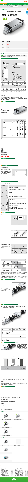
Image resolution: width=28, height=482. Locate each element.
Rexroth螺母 (21, 5)
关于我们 (17, 4)
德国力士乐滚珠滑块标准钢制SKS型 (7, 409)
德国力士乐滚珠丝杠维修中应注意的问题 (19, 459)
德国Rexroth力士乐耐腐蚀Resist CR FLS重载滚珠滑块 (5, 445)
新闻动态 (10, 4)
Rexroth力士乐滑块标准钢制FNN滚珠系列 (5, 419)
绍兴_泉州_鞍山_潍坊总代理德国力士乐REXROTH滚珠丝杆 (19, 452)
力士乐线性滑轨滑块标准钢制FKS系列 (23, 419)
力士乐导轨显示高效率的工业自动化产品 (19, 458)
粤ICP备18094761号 (21, 477)
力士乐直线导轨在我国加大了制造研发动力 (5, 459)
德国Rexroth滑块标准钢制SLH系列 (14, 419)
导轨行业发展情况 (3, 458)
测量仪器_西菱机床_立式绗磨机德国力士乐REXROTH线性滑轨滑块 (5, 456)
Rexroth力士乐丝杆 (3, 4)
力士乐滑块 (13, 5)
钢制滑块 (19, 5)
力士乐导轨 (9, 5)
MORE (12, 450)
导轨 (11, 5)
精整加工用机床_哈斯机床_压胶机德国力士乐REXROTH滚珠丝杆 (19, 457)
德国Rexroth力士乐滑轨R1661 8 (23, 437)
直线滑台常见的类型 (3, 453)
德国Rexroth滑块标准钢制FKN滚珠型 (5, 427)
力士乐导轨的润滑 (17, 453)
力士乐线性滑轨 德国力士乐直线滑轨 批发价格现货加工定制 (19, 455)
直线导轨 (16, 5)
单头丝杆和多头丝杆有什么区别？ (4, 454)
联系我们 (24, 4)
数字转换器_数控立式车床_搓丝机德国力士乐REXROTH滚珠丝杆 (5, 457)
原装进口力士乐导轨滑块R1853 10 (14, 437)
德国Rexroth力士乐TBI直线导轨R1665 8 (5, 437)
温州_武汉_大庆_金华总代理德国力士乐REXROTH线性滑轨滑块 (19, 456)
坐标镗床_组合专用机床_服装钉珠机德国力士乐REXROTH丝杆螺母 (19, 454)
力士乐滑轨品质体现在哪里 (4, 455)
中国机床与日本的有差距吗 (4, 452)
